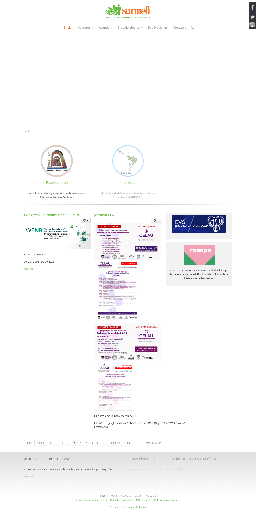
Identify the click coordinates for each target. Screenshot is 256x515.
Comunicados (91, 500)
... (68, 442)
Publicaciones (157, 27)
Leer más (29, 476)
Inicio (68, 27)
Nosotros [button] (85, 27)
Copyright (151, 496)
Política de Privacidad (132, 496)
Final (127, 442)
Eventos (104, 500)
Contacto (179, 27)
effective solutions (126, 507)
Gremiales (147, 500)
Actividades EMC (131, 500)
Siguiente (115, 442)
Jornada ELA (104, 215)
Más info (28, 268)
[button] (192, 28)
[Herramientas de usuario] (86, 220)
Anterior (41, 442)
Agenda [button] (105, 27)
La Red (143, 507)
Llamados (115, 500)
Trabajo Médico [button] (130, 27)
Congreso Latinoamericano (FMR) (51, 215)
